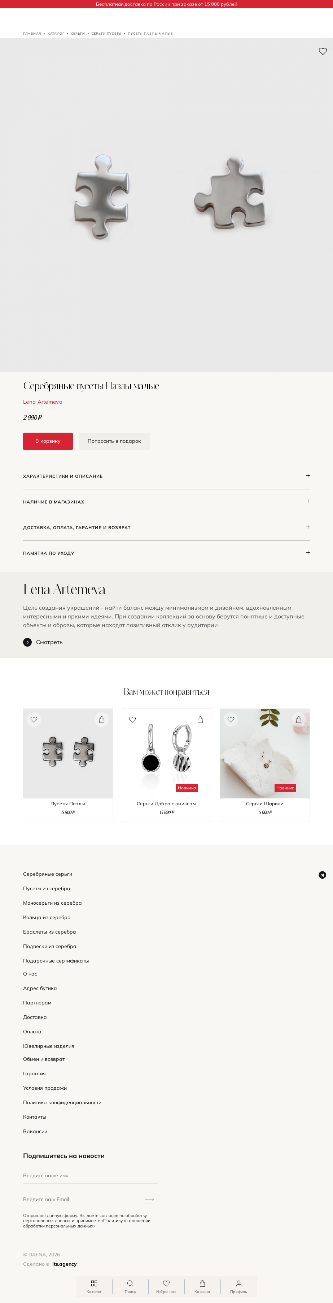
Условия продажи (45, 1088)
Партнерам (37, 1003)
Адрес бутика (40, 988)
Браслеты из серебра (49, 932)
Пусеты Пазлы (68, 803)
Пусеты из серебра (46, 889)
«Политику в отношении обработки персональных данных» (86, 1223)
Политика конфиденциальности (62, 1103)
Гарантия (34, 1074)
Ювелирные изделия (48, 1046)
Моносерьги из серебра (52, 903)
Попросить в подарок (114, 441)
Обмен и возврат (44, 1059)
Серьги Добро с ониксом (166, 803)
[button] (167, 205)
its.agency (64, 1264)
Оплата (32, 1032)
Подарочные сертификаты (56, 961)
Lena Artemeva (42, 401)
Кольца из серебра (47, 917)
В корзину (48, 441)
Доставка (35, 1017)
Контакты (34, 1117)
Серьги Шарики (265, 803)
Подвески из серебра (49, 946)
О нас (30, 974)
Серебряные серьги (47, 874)
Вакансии (35, 1131)
